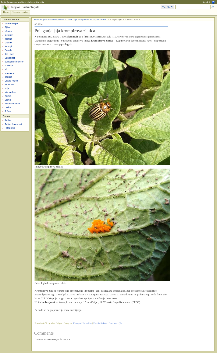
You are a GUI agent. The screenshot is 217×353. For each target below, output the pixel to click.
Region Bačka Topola (25, 7)
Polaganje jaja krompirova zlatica (65, 30)
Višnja (8, 99)
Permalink (87, 323)
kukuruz (9, 35)
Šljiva (7, 27)
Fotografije (10, 128)
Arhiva (8, 120)
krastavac (9, 73)
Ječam (8, 111)
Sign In (205, 2)
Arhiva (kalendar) (13, 124)
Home (6, 12)
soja (7, 88)
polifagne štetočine (14, 61)
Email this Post (100, 323)
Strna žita (9, 84)
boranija (9, 65)
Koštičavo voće (12, 103)
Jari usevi (9, 54)
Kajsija (8, 96)
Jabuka (8, 38)
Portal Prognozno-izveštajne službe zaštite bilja (22, 2)
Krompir (9, 46)
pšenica (9, 31)
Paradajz (9, 50)
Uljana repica (11, 80)
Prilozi (104, 19)
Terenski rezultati (20, 12)
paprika (8, 77)
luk (6, 69)
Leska (8, 107)
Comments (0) (115, 323)
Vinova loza (10, 92)
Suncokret (10, 58)
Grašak (8, 42)
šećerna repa (11, 23)
